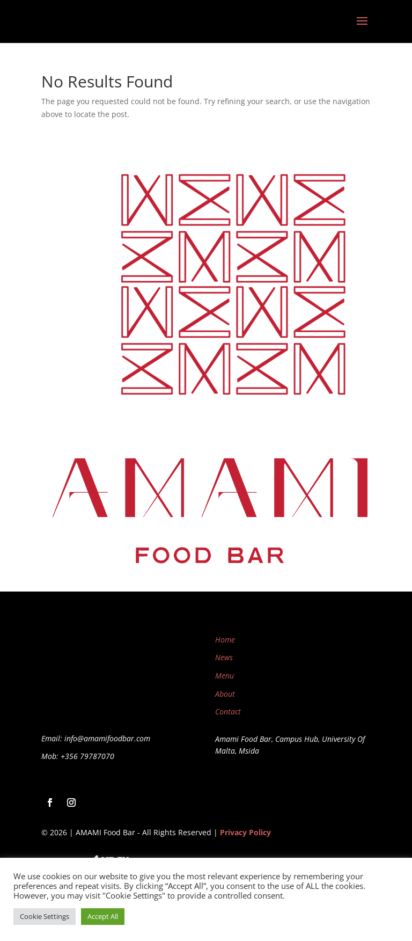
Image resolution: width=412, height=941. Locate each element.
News (224, 657)
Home (225, 639)
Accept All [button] (102, 916)
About (225, 694)
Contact (228, 711)
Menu (224, 675)
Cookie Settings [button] (44, 916)
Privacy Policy (245, 832)
